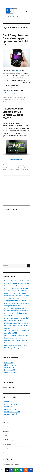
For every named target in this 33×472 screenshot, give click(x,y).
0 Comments (24, 169)
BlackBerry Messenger (9, 167)
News (10, 99)
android (5, 166)
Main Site (6, 422)
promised (13, 78)
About (5, 435)
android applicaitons (14, 166)
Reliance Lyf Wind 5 (11, 414)
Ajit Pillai (5, 164)
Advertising (7, 444)
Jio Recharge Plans (10, 370)
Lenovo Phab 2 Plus (11, 404)
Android (24, 97)
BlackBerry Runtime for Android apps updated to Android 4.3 (16, 40)
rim (18, 169)
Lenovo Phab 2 (9, 402)
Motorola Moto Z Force (12, 412)
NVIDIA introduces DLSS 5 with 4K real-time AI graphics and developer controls (16, 325)
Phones (5, 427)
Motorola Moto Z (10, 409)
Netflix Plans (8, 362)
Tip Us (5, 453)
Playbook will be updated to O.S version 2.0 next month (13, 113)
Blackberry (6, 99)
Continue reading (9, 93)
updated (16, 70)
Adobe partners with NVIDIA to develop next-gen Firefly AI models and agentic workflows (16, 303)
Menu (27, 11)
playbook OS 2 (12, 169)
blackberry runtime (19, 99)
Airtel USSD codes (10, 372)
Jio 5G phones (9, 367)
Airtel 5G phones (10, 365)
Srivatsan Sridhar (7, 97)
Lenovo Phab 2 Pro (10, 407)
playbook (5, 169)
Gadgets (6, 431)
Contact (5, 448)
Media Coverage (8, 440)
